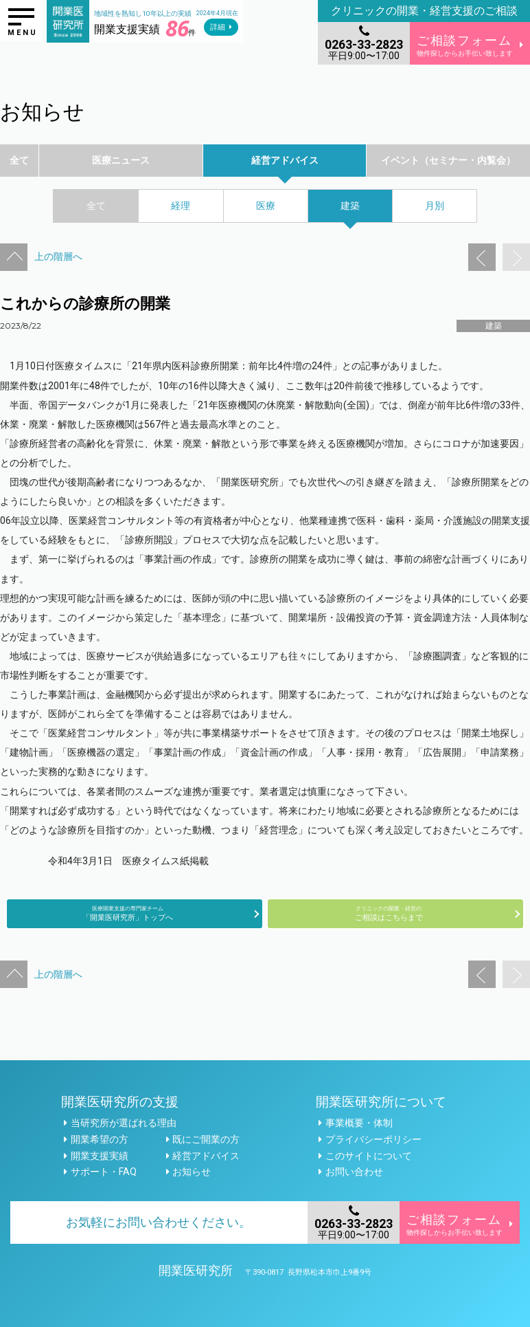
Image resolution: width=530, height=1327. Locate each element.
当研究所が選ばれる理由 (123, 1122)
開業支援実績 (99, 1155)
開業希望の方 (99, 1139)
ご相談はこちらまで (388, 913)
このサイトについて (368, 1155)
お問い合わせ (354, 1171)
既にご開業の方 (206, 1139)
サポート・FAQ (104, 1171)
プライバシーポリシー (373, 1139)
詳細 (217, 27)
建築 (493, 326)
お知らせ (191, 1171)
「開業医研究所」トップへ (127, 913)
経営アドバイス (206, 1155)
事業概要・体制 (359, 1122)
